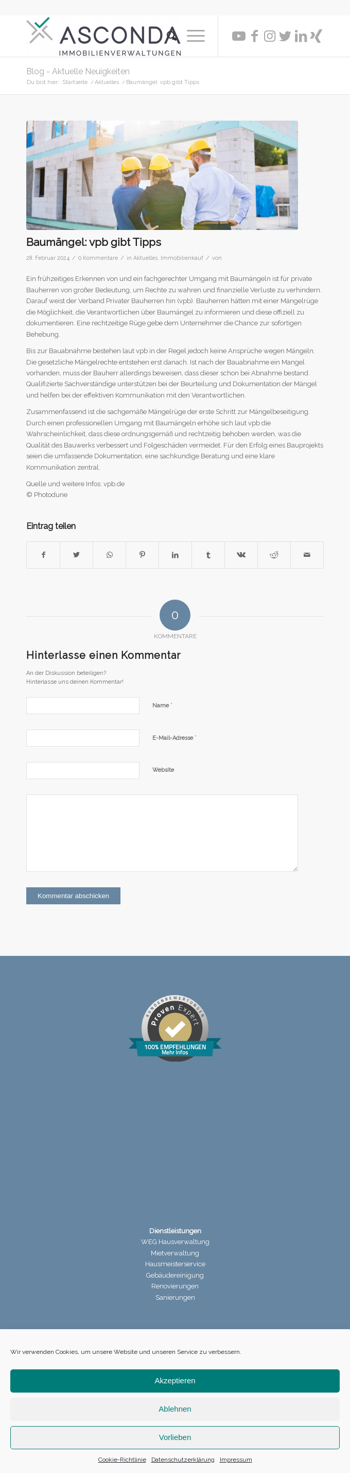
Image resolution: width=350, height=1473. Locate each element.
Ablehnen (175, 1408)
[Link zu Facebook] (254, 36)
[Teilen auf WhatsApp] (109, 555)
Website (163, 770)
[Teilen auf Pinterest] (142, 555)
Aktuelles (145, 258)
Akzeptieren (174, 1380)
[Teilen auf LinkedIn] (175, 555)
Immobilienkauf (182, 258)
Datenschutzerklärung (183, 1459)
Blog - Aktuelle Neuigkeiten (78, 71)
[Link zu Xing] (316, 36)
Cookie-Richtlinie (122, 1459)
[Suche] (166, 36)
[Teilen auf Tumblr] (208, 555)
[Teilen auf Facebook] (43, 555)
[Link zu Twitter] (285, 36)
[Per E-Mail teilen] (307, 555)
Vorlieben (175, 1437)
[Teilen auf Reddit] (274, 555)
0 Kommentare (98, 258)
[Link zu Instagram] (269, 36)
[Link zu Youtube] (239, 36)
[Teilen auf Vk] (241, 555)
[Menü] (191, 36)
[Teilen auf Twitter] (76, 555)
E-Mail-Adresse (174, 737)
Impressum (236, 1459)
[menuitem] (166, 36)
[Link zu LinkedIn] (300, 36)
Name (162, 705)
